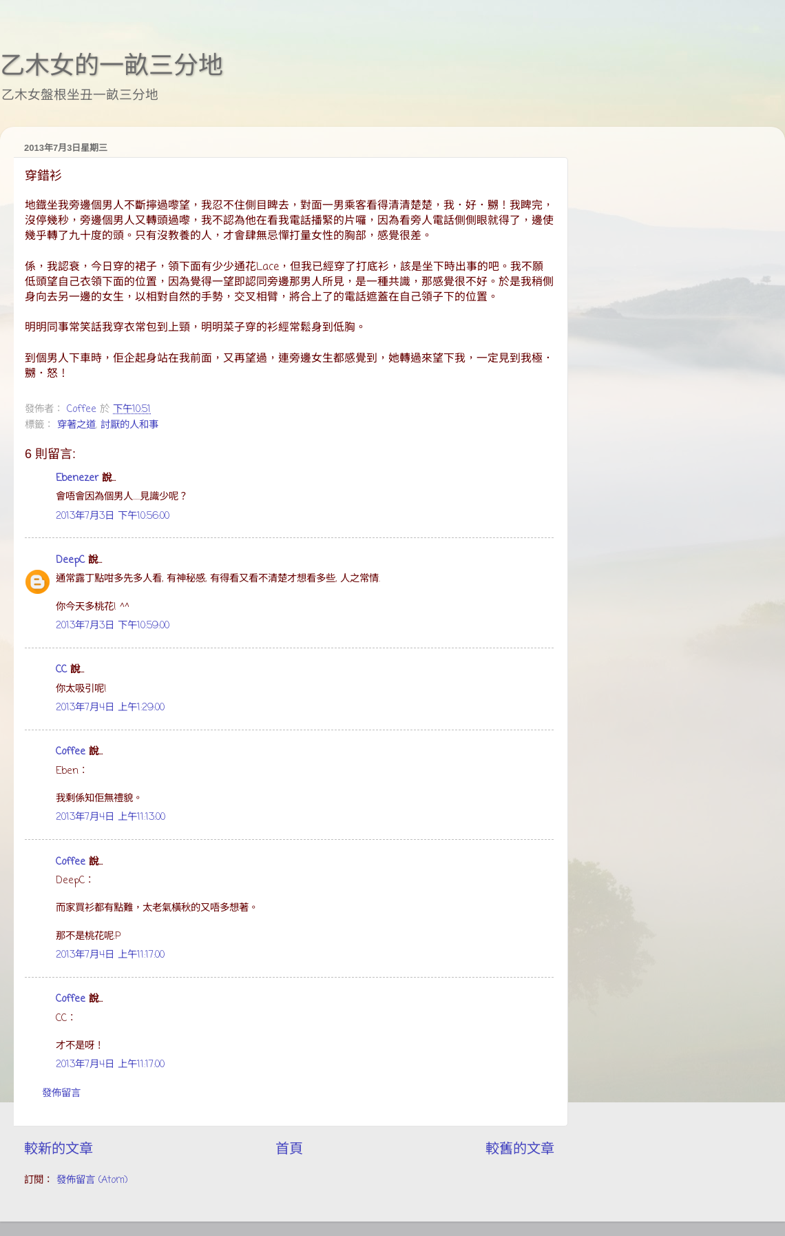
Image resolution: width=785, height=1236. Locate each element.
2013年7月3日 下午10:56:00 (112, 516)
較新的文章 (58, 1149)
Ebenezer (77, 478)
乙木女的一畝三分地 (111, 65)
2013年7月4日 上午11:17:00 (110, 954)
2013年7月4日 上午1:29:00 (110, 707)
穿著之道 (76, 425)
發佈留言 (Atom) (92, 1180)
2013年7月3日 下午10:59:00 (112, 625)
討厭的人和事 (129, 425)
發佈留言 (61, 1093)
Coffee (70, 751)
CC (61, 669)
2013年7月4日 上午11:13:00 (110, 817)
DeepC (70, 560)
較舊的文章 (519, 1149)
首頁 (289, 1149)
